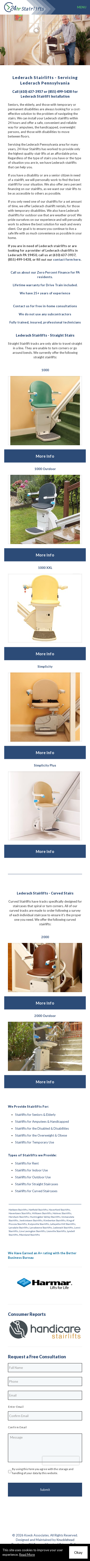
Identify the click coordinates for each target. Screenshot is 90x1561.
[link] (45, 410)
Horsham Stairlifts (19, 1216)
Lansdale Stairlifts (19, 1227)
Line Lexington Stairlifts (32, 1231)
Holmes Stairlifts (62, 1213)
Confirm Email (17, 1427)
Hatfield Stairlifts (38, 1209)
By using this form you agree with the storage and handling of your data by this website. (42, 1471)
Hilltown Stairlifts (42, 1213)
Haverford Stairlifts (59, 1209)
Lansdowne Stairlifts (41, 1227)
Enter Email (16, 1406)
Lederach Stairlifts (63, 1227)
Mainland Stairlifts (29, 1234)
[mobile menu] (83, 7)
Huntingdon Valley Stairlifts (45, 1216)
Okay (78, 1552)
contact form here (67, 259)
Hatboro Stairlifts (18, 1209)
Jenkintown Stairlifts (30, 1220)
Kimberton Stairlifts (54, 1220)
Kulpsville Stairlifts (38, 1223)
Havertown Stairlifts (20, 1213)
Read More (27, 1554)
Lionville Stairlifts (56, 1231)
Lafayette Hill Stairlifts (62, 1223)
